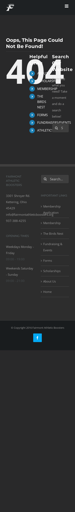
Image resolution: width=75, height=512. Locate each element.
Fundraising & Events (52, 247)
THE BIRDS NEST (41, 101)
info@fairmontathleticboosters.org (29, 215)
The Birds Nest (53, 234)
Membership (52, 223)
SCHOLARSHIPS (48, 81)
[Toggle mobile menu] (67, 6)
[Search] (56, 128)
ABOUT (42, 73)
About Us (49, 281)
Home (47, 292)
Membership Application (52, 209)
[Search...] (55, 179)
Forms (47, 260)
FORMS (42, 115)
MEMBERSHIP (47, 89)
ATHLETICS (45, 130)
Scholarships (52, 271)
